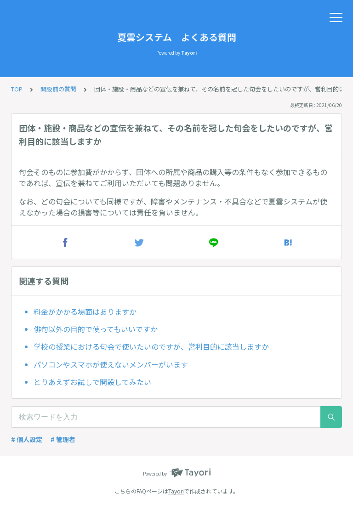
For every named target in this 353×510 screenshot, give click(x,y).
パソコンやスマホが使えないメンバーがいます (111, 364)
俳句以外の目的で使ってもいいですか (96, 328)
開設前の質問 (58, 89)
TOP (17, 89)
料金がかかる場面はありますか (85, 311)
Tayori (176, 491)
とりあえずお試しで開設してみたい (92, 381)
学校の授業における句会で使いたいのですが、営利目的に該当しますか (151, 346)
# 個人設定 (26, 439)
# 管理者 (63, 439)
